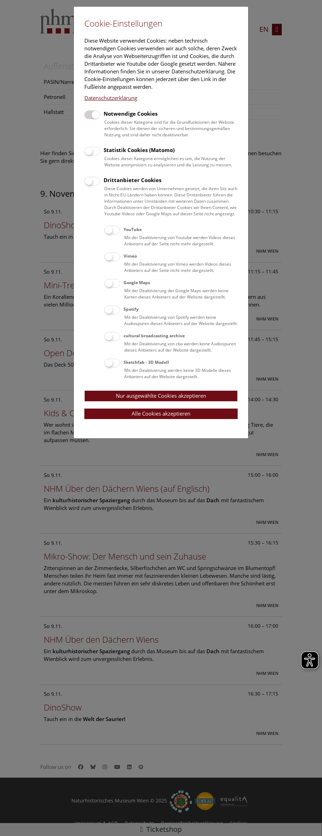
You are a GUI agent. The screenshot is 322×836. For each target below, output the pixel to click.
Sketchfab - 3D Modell (146, 362)
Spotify (131, 309)
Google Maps (137, 283)
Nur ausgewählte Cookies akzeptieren (161, 395)
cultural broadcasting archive (154, 336)
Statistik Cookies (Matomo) (139, 149)
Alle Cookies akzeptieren (161, 413)
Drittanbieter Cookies (132, 179)
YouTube (133, 229)
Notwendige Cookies (131, 113)
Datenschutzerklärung (110, 97)
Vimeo (130, 256)
